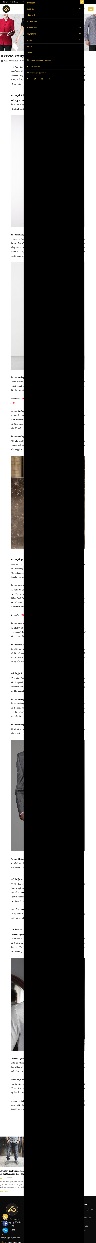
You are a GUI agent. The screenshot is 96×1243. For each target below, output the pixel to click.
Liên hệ (28, 1230)
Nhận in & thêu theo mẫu (59, 1214)
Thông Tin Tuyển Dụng (10, 2)
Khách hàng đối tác (33, 1222)
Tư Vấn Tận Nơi (79, 1230)
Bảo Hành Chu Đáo (80, 1226)
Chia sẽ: (36, 61)
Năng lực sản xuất (32, 1226)
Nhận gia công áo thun (58, 1226)
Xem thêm (5, 1192)
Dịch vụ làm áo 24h (57, 1210)
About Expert (30, 1234)
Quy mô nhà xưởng (33, 1218)
